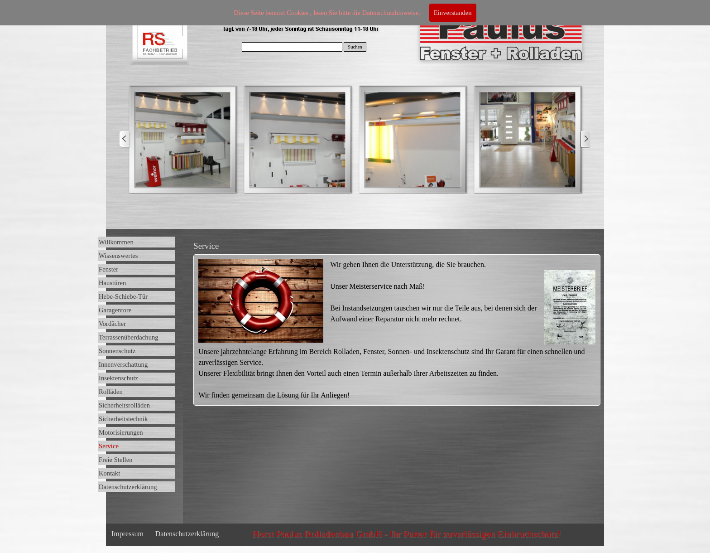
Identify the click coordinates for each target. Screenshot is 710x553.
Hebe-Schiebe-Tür (123, 296)
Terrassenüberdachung (128, 337)
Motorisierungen (121, 432)
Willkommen (116, 242)
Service (109, 446)
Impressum (127, 534)
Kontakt (109, 473)
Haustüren (112, 282)
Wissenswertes (118, 255)
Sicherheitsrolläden (124, 405)
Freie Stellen (115, 459)
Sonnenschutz (117, 350)
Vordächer (112, 323)
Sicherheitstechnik (123, 418)
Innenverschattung (123, 364)
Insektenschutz (118, 378)
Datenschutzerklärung (128, 486)
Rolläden (111, 391)
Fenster (108, 269)
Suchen (355, 46)
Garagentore (115, 310)
